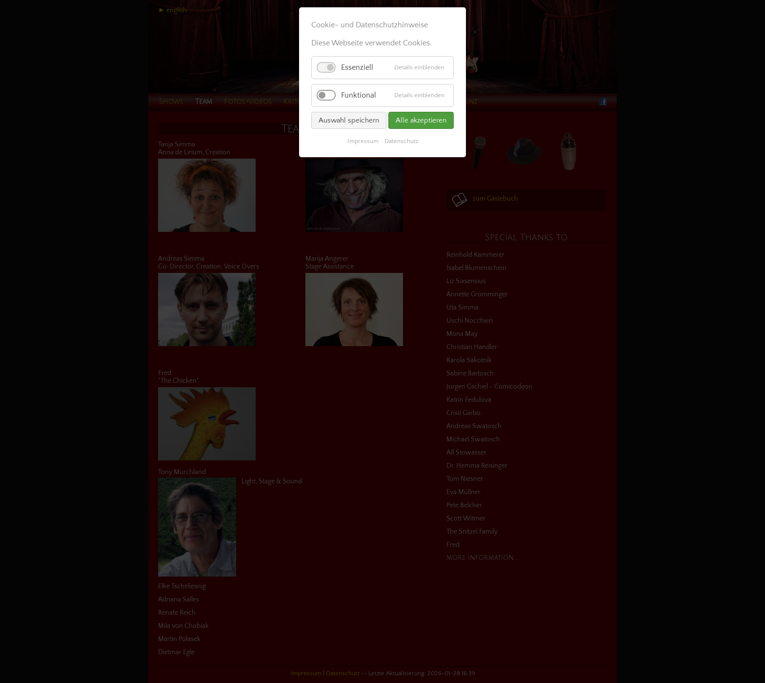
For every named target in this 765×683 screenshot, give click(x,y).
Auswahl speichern (349, 120)
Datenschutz (401, 141)
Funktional (358, 95)
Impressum (363, 141)
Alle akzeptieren (421, 120)
